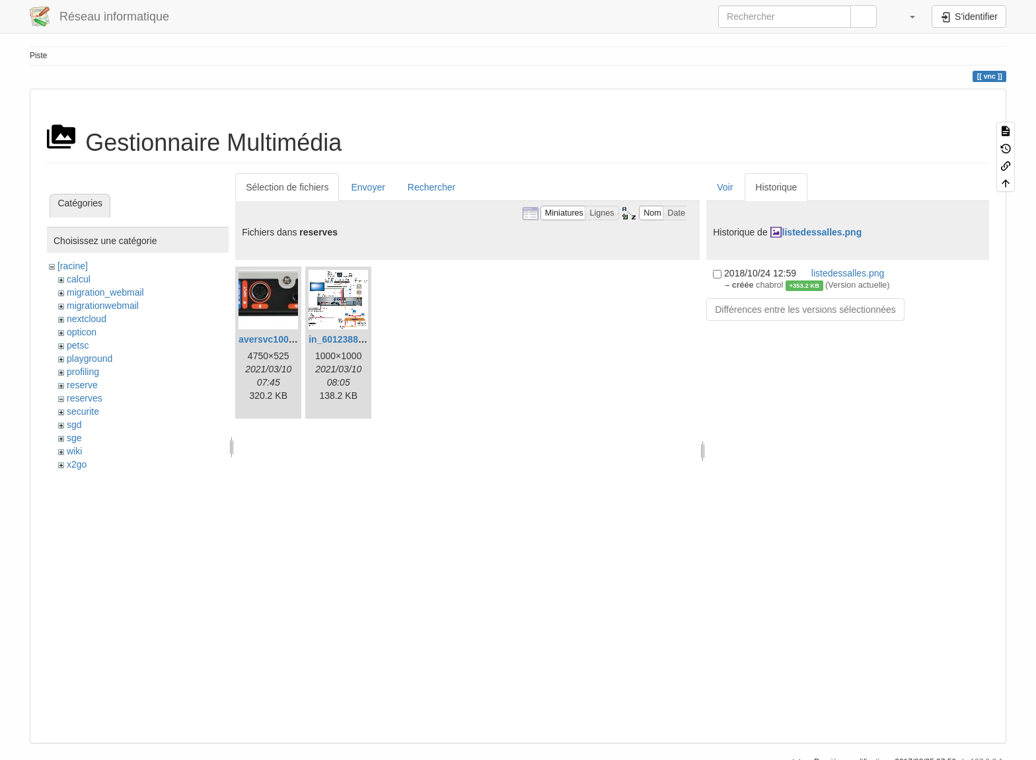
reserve (82, 385)
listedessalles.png (822, 232)
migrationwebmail (103, 305)
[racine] (72, 266)
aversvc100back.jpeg (285, 339)
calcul (79, 279)
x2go (77, 464)
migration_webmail (105, 292)
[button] (906, 16)
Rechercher (431, 187)
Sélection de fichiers (287, 187)
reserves (84, 398)
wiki (74, 451)
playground (89, 358)
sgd (74, 424)
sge (74, 438)
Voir (725, 187)
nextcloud (86, 319)
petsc (78, 345)
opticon (81, 332)
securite (83, 411)
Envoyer (368, 187)
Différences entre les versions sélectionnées (805, 309)
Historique (776, 187)
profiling (83, 371)
